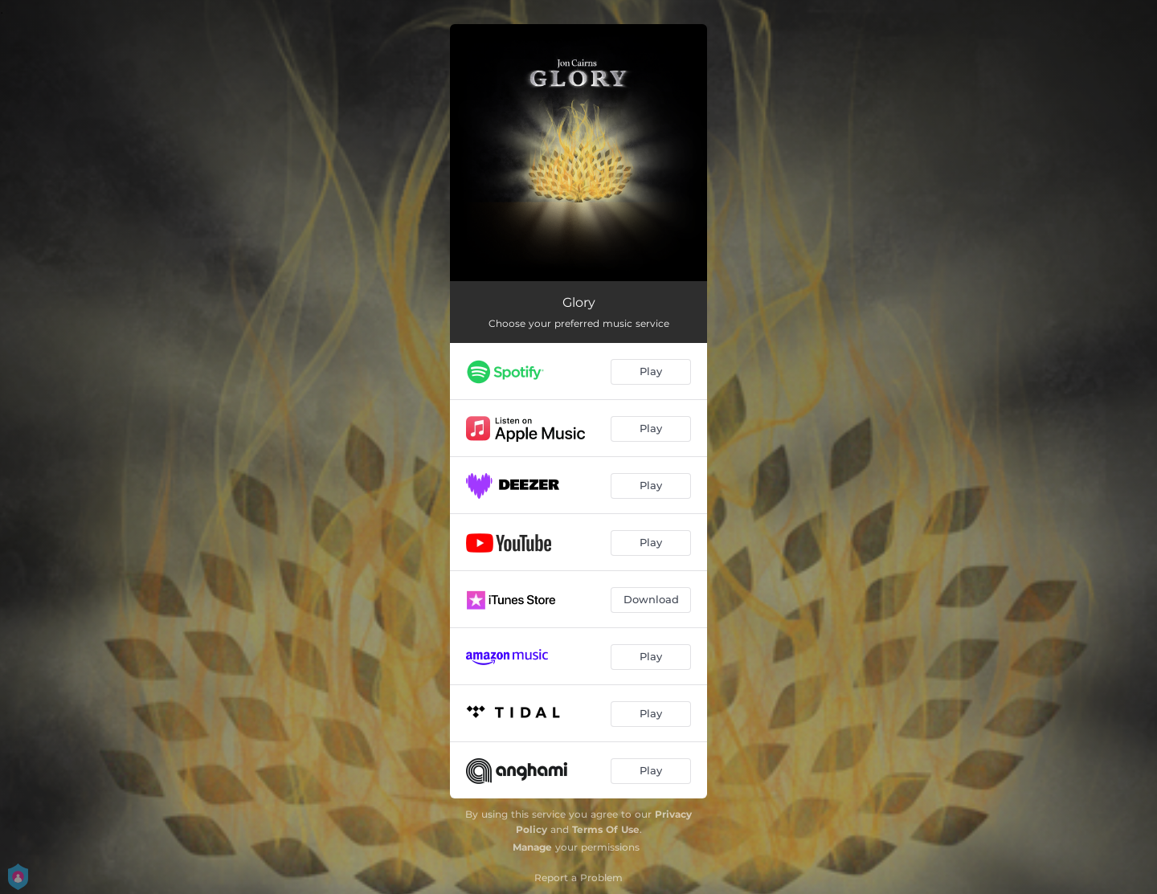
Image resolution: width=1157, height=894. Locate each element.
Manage (532, 847)
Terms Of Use (606, 829)
